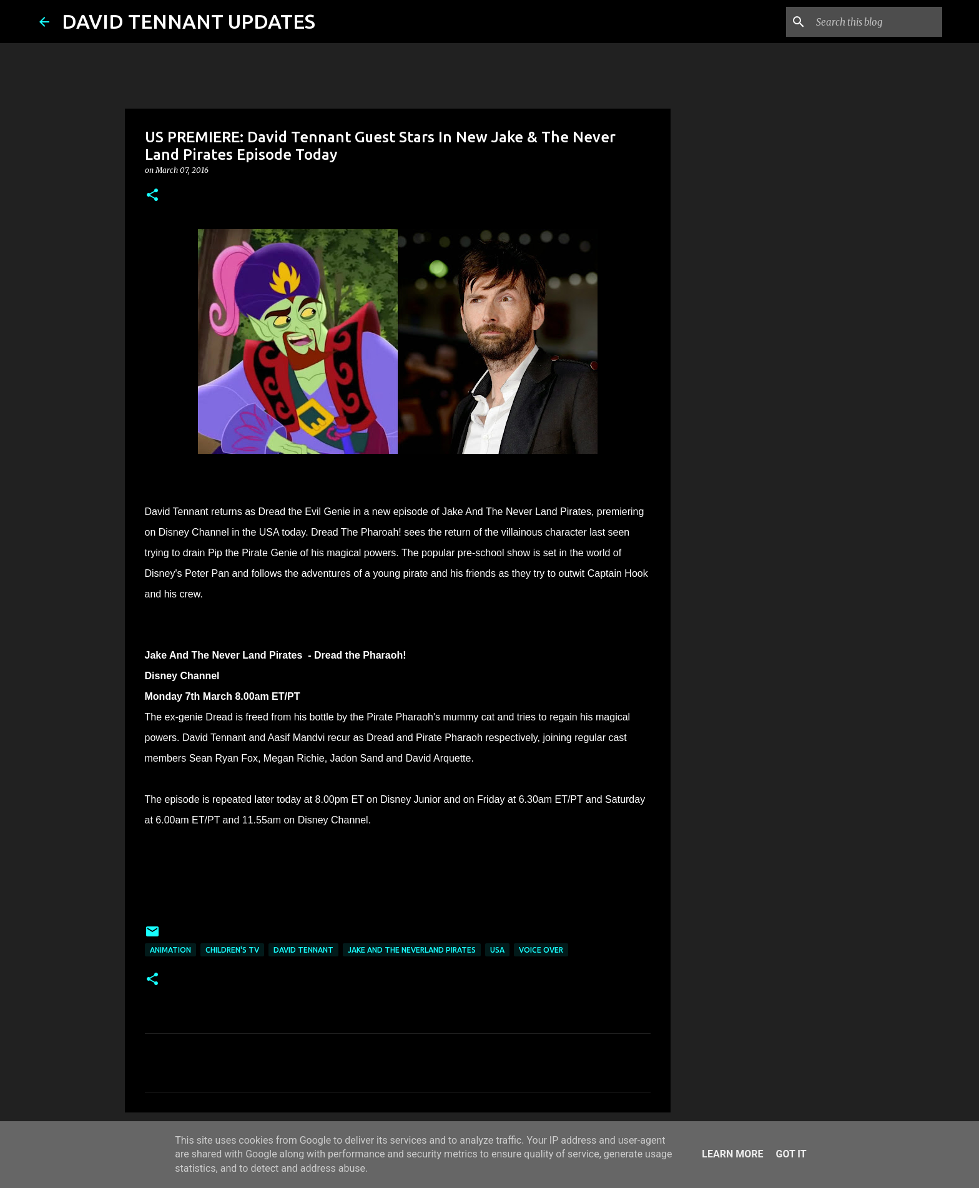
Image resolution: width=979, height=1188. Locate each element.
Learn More (732, 1154)
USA (497, 950)
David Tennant (303, 950)
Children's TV (232, 950)
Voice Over (541, 950)
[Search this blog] (876, 22)
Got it (790, 1154)
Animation (170, 950)
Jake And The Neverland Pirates (412, 950)
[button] (152, 195)
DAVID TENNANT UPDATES (188, 21)
